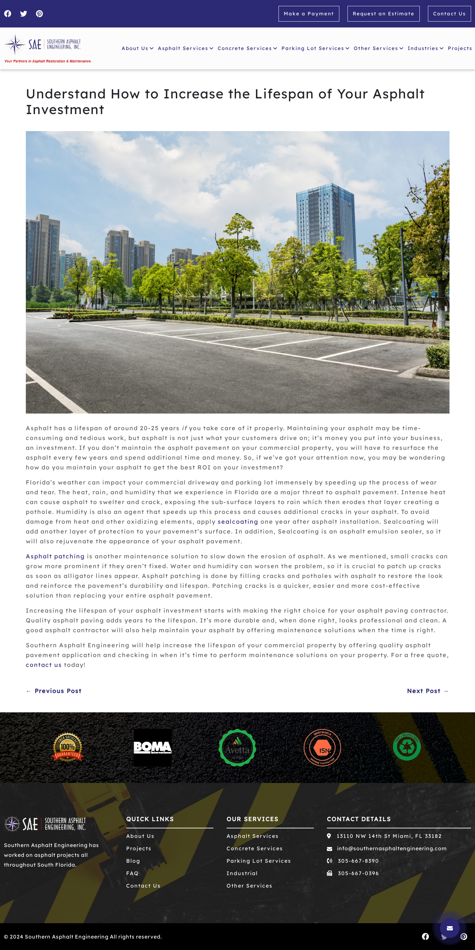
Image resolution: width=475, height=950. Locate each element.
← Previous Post (54, 691)
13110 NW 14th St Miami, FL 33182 (384, 836)
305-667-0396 (353, 873)
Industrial (242, 873)
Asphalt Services (186, 48)
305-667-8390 (353, 860)
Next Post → (428, 691)
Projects (461, 47)
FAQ (132, 873)
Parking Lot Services (315, 48)
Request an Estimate (384, 13)
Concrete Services (248, 48)
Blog (133, 860)
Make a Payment (309, 13)
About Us (138, 48)
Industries (426, 48)
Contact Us (449, 13)
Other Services (379, 48)
